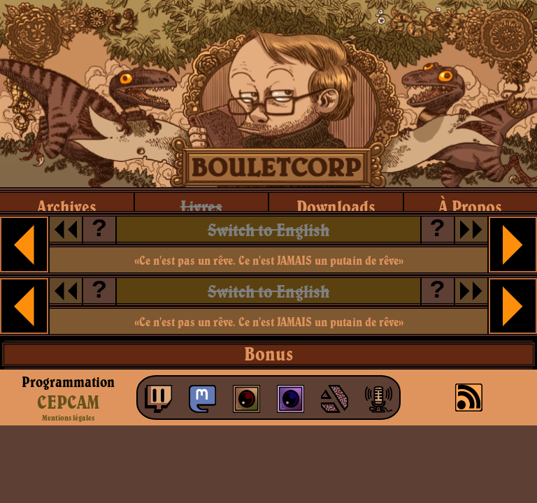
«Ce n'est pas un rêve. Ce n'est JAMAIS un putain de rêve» (268, 260)
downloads (335, 206)
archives (66, 206)
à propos (470, 206)
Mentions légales (68, 418)
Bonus (268, 353)
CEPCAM (68, 402)
